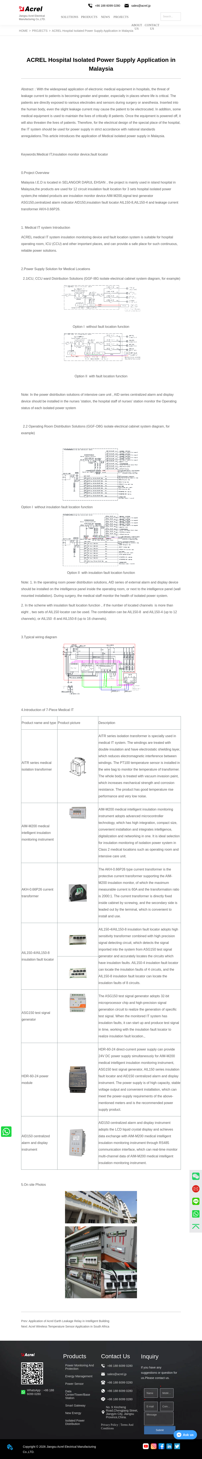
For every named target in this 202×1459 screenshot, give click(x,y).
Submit (160, 1430)
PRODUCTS (89, 17)
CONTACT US (152, 23)
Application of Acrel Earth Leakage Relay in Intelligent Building (69, 1321)
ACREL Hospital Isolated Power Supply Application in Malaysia (92, 30)
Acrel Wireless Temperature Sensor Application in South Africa (69, 1326)
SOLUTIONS (69, 17)
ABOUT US (136, 23)
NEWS (105, 17)
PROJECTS (121, 17)
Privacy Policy (109, 1424)
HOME (23, 30)
